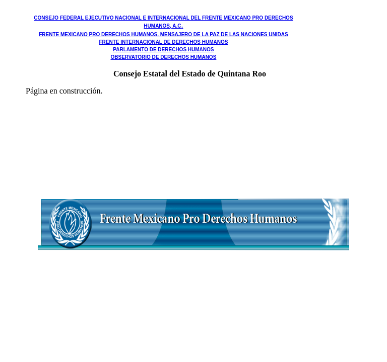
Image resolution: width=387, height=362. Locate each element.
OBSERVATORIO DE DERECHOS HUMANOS (163, 57)
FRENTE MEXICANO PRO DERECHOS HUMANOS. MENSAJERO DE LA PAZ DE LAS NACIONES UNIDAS (163, 34)
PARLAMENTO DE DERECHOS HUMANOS (163, 49)
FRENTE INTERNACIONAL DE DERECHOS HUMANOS (163, 42)
